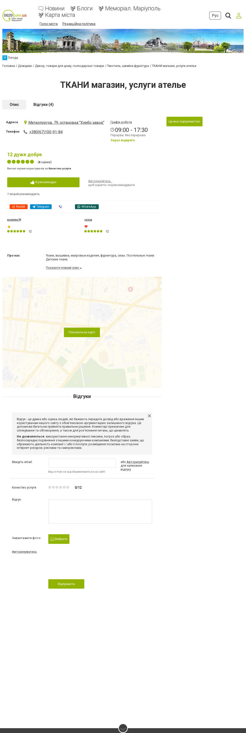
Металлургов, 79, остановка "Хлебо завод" (64, 122)
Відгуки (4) (43, 104)
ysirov (88, 219)
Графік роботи (121, 122)
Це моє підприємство (184, 121)
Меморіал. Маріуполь (132, 8)
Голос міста (49, 24)
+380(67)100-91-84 (46, 132)
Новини (55, 8)
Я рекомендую (43, 182)
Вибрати (58, 539)
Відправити (66, 584)
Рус (215, 15)
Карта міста (60, 15)
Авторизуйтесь (99, 181)
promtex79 (14, 219)
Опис (14, 104)
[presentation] (84, 568)
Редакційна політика (78, 24)
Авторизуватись (24, 551)
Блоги (85, 8)
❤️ (86, 226)
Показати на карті (82, 332)
